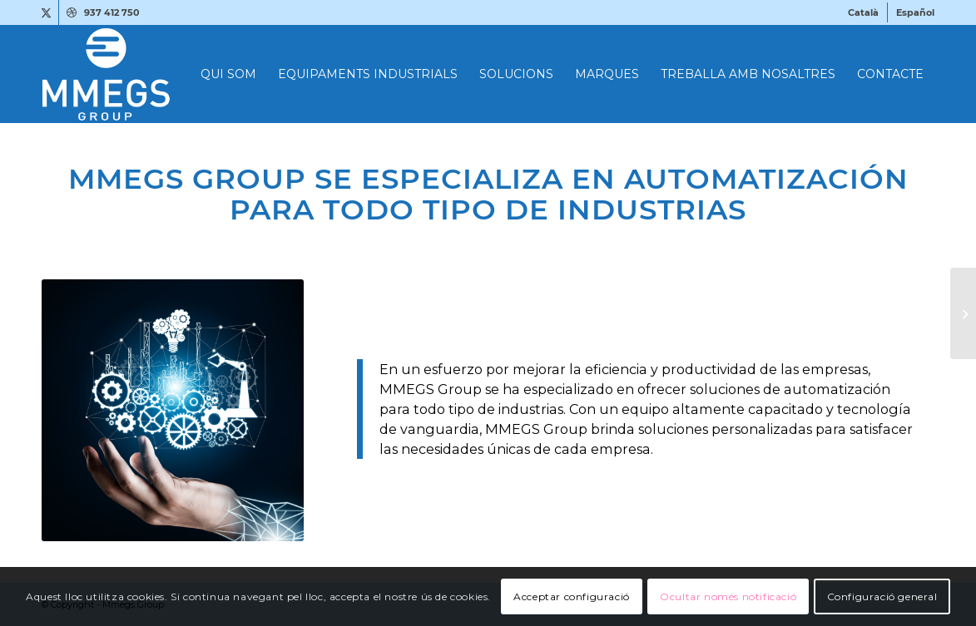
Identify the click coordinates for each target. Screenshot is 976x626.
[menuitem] (864, 12)
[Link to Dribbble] (71, 12)
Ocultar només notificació (728, 596)
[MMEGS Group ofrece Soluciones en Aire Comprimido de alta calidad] (963, 313)
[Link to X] (46, 12)
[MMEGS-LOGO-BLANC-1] (186, 74)
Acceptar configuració (571, 596)
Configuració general (882, 596)
